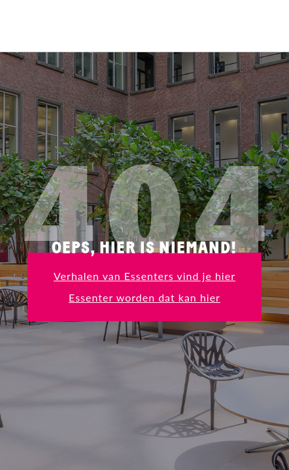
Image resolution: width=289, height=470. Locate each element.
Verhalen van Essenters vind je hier (144, 276)
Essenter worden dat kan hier (144, 297)
